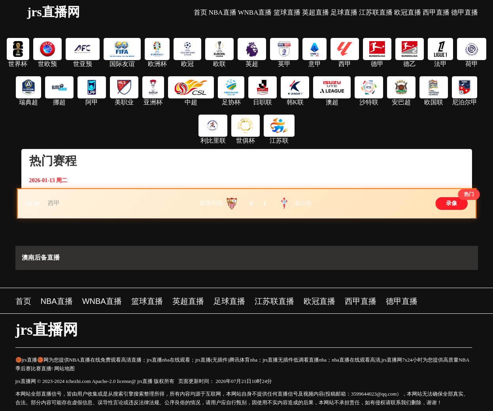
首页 (200, 12)
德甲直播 (464, 12)
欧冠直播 (407, 12)
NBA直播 (222, 12)
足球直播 (344, 12)
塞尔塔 (303, 203)
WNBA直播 (255, 12)
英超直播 (315, 12)
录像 (451, 203)
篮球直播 (287, 12)
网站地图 (64, 368)
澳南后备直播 (41, 257)
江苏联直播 (376, 12)
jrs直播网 (53, 12)
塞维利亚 (211, 203)
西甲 (54, 203)
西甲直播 (436, 12)
